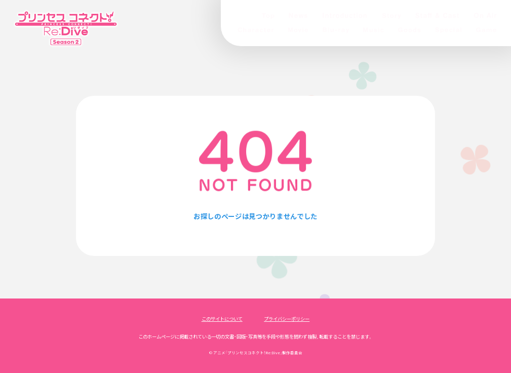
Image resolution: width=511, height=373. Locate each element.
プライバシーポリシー (286, 318)
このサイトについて (222, 318)
